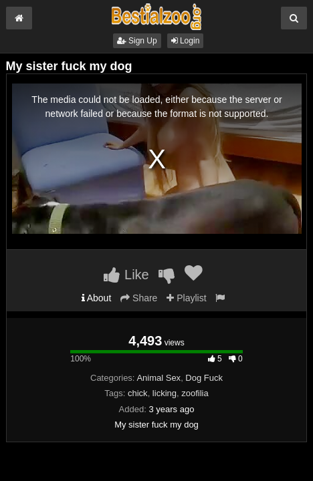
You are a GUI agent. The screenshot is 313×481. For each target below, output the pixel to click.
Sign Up (137, 40)
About (97, 298)
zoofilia (194, 393)
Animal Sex (158, 378)
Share (138, 298)
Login (185, 40)
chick (138, 393)
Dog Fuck (204, 378)
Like (126, 274)
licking (164, 393)
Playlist (186, 298)
